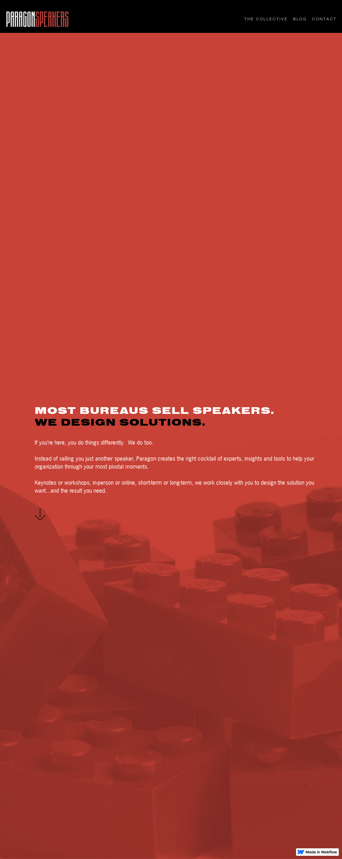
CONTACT (324, 19)
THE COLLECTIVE (266, 19)
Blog (300, 19)
